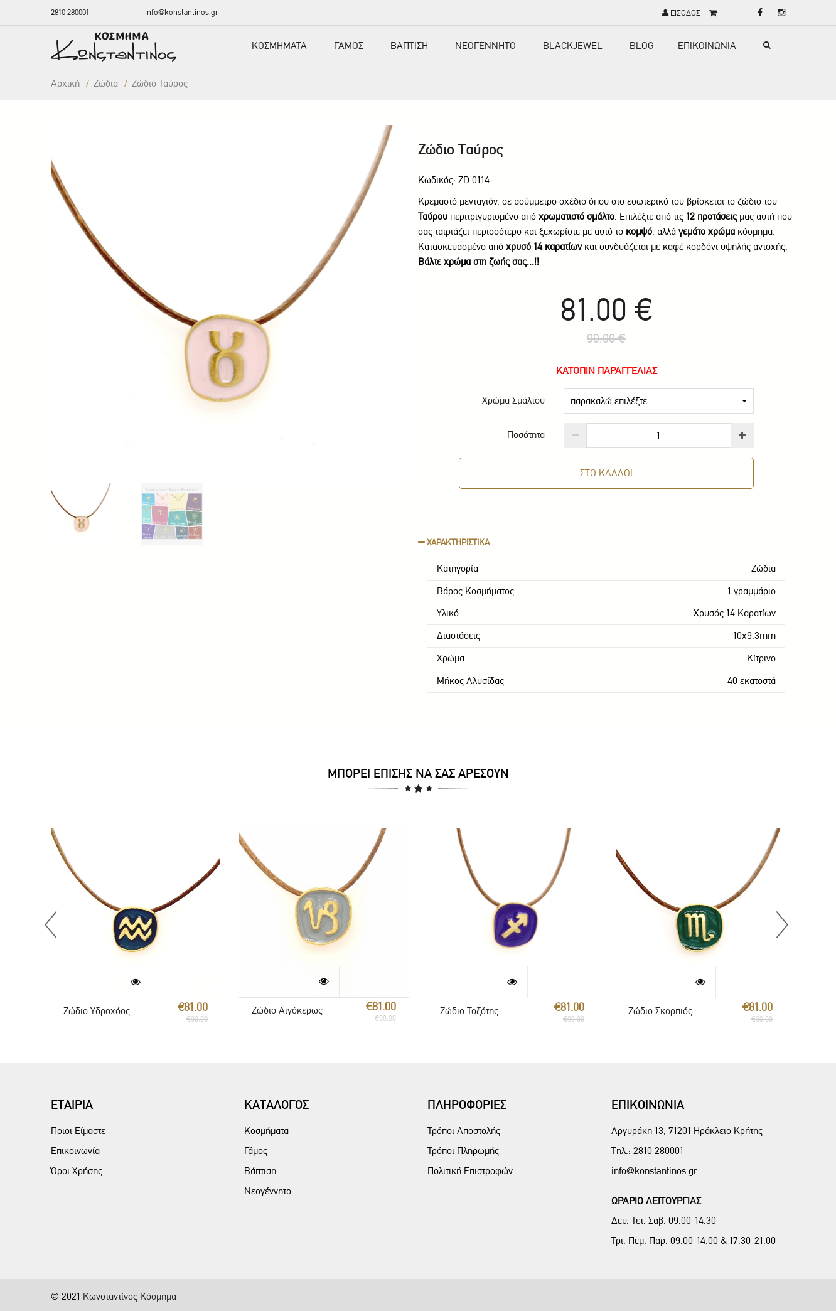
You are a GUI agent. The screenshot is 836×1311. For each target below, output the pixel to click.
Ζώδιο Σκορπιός (660, 1010)
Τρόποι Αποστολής (463, 1130)
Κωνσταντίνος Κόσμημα (129, 1296)
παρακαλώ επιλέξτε (659, 400)
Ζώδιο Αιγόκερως (287, 1010)
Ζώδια (106, 83)
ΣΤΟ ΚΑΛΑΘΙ (606, 473)
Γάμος (255, 1150)
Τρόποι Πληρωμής (463, 1150)
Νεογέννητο (267, 1190)
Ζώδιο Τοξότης (469, 1010)
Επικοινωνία (75, 1150)
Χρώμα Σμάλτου (513, 400)
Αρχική (65, 83)
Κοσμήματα (266, 1130)
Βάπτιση (260, 1170)
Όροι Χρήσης (76, 1170)
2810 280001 (70, 12)
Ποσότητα (526, 434)
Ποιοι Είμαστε (78, 1130)
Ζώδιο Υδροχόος (96, 1010)
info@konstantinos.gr (181, 12)
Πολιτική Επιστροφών (470, 1170)
